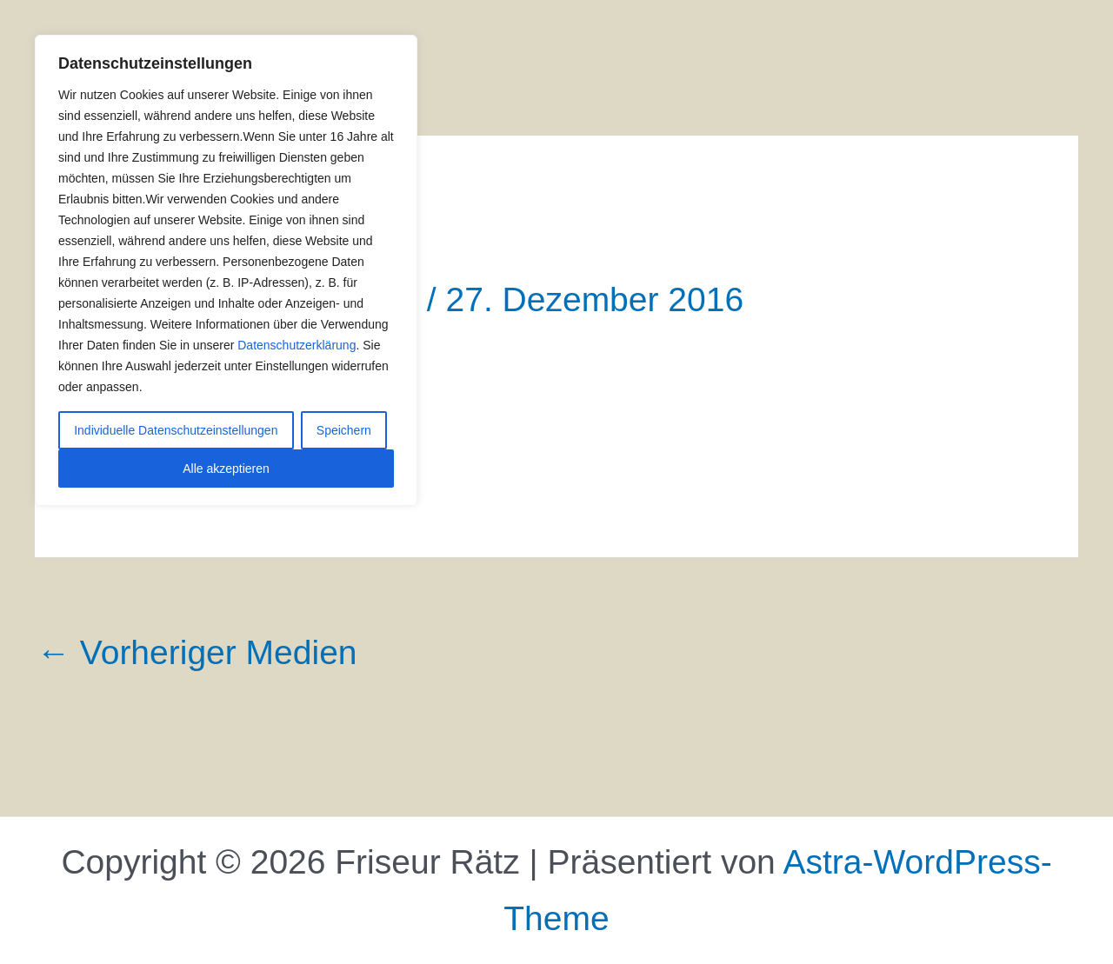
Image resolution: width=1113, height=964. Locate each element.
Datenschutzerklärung (296, 345)
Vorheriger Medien (197, 652)
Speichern (344, 430)
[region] (226, 270)
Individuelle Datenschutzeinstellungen (175, 430)
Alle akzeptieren (226, 468)
